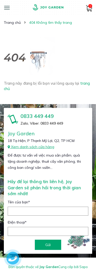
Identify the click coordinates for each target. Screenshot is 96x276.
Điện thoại (17, 222)
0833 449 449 (37, 116)
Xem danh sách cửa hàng (31, 147)
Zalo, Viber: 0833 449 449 (41, 123)
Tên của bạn (19, 202)
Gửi (48, 244)
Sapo (83, 267)
